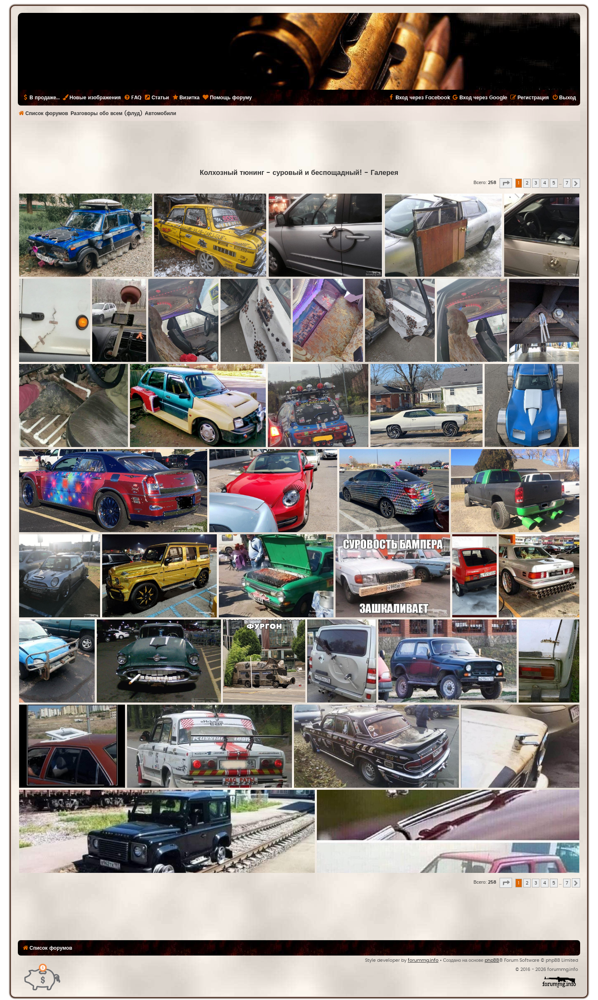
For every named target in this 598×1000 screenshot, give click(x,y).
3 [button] (535, 183)
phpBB (492, 960)
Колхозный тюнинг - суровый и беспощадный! (281, 173)
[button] (506, 183)
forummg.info (423, 960)
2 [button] (527, 183)
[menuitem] (132, 97)
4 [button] (544, 183)
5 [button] (553, 183)
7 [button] (567, 183)
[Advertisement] (299, 143)
